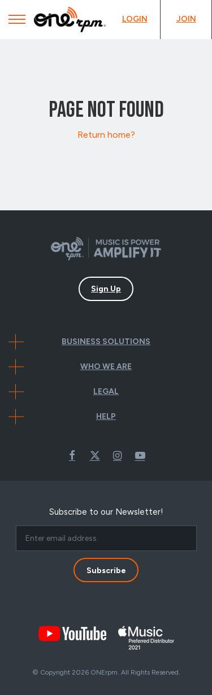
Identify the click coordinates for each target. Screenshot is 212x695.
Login (135, 19)
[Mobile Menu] (16, 22)
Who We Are (106, 366)
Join (186, 19)
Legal (106, 391)
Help (106, 416)
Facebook (72, 455)
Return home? (106, 134)
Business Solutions (106, 341)
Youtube (140, 455)
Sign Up (106, 289)
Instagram (117, 455)
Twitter (94, 455)
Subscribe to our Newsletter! (106, 512)
